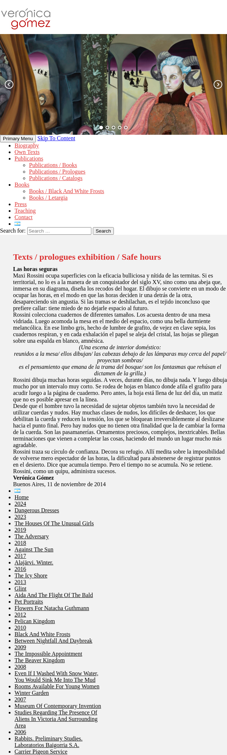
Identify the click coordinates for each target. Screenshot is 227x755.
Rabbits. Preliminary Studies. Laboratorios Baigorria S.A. (49, 741)
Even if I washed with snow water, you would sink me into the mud (56, 676)
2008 (20, 667)
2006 (20, 732)
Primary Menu (18, 138)
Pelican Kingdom (35, 621)
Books (22, 185)
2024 (20, 504)
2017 (20, 556)
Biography (27, 145)
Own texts (27, 152)
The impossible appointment (48, 654)
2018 (20, 543)
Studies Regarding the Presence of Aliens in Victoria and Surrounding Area (56, 719)
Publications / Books (53, 165)
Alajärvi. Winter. (34, 562)
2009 (20, 647)
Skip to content (56, 138)
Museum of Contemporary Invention (58, 706)
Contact (24, 217)
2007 (20, 699)
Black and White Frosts (42, 634)
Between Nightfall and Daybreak (53, 641)
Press (21, 204)
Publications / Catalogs (56, 178)
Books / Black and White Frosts (66, 191)
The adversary (32, 536)
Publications (29, 158)
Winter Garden (32, 693)
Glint (20, 588)
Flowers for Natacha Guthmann (52, 608)
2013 (20, 582)
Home (22, 497)
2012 (20, 615)
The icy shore (31, 575)
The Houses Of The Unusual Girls (54, 523)
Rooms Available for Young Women (57, 686)
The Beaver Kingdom (40, 660)
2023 (20, 517)
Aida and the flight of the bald (54, 595)
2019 (20, 530)
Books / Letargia (48, 198)
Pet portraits (29, 601)
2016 (20, 569)
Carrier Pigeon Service (41, 751)
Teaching (25, 211)
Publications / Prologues (57, 171)
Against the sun (34, 549)
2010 (20, 628)
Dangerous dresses (37, 510)
